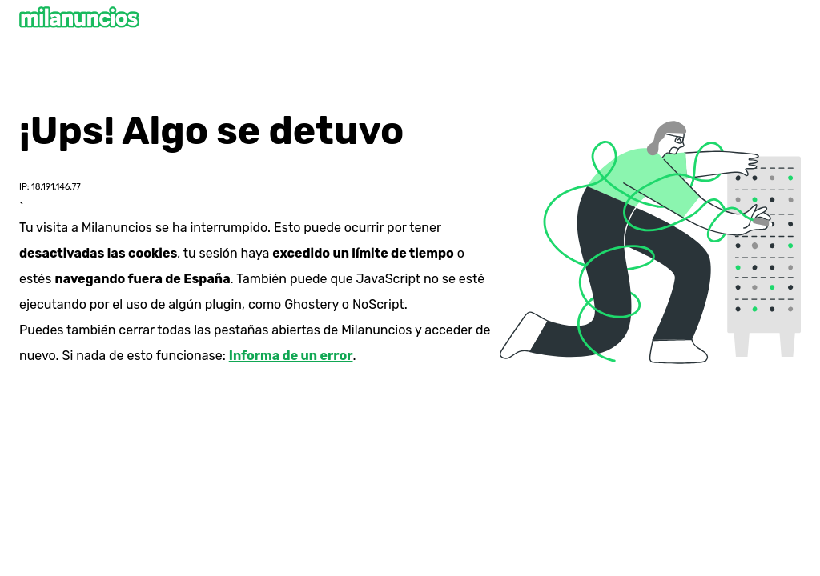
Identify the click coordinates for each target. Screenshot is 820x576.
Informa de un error (291, 355)
